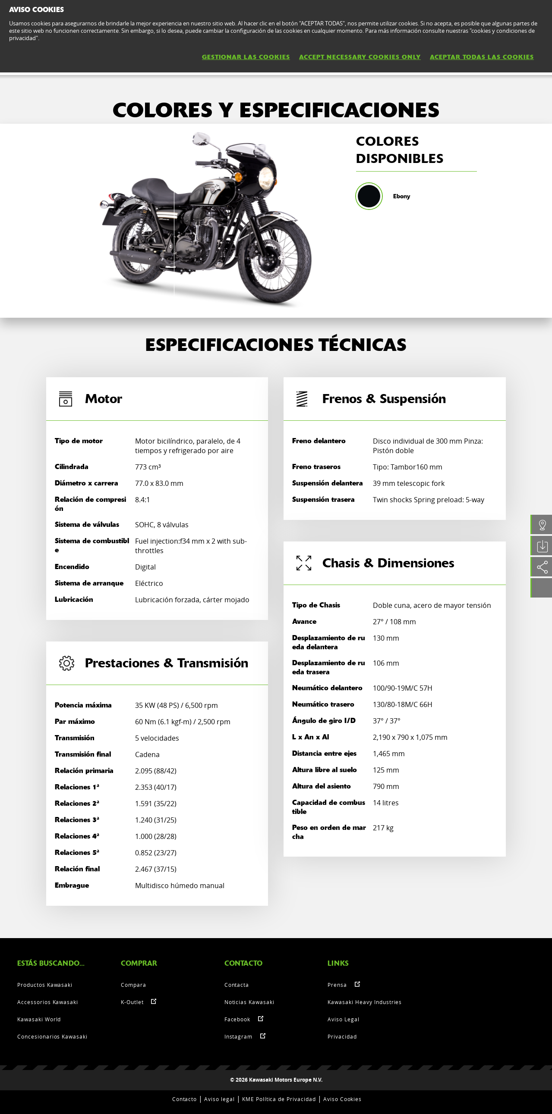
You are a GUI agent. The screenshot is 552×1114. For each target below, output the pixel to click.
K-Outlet (132, 1001)
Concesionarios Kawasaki (52, 1036)
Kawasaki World (39, 1019)
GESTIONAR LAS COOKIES (246, 57)
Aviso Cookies (342, 1098)
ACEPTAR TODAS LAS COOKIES (482, 57)
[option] (205, 221)
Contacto (184, 1098)
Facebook (237, 1019)
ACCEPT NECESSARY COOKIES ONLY (360, 57)
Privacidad (342, 1036)
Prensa (337, 984)
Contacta (236, 984)
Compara (133, 984)
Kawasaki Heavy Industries (365, 1001)
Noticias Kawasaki (249, 1001)
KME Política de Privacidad (279, 1098)
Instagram (238, 1036)
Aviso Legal (344, 1019)
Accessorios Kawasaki (47, 1001)
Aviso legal (219, 1098)
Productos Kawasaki (45, 984)
